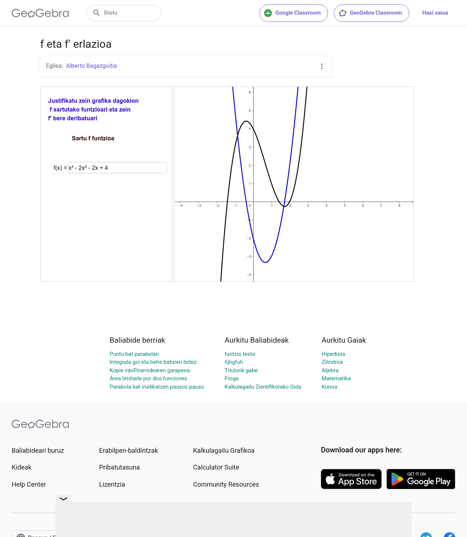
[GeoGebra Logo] (40, 13)
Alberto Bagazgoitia (91, 65)
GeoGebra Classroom (370, 13)
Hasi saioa (435, 12)
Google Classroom (292, 13)
